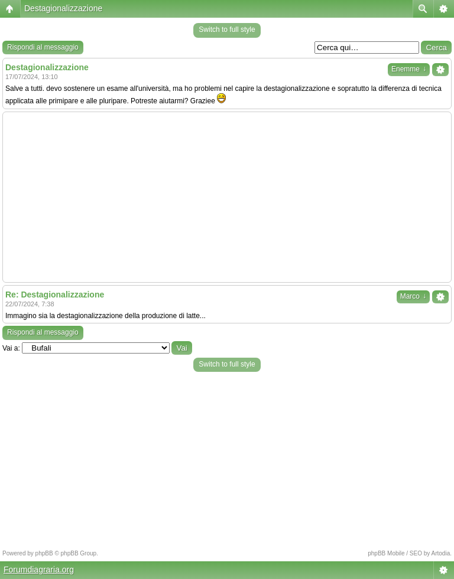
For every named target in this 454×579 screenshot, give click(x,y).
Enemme (408, 69)
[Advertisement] (227, 197)
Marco (413, 296)
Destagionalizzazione (63, 8)
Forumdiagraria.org (39, 569)
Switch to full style (227, 29)
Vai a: (11, 348)
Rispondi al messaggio (43, 47)
